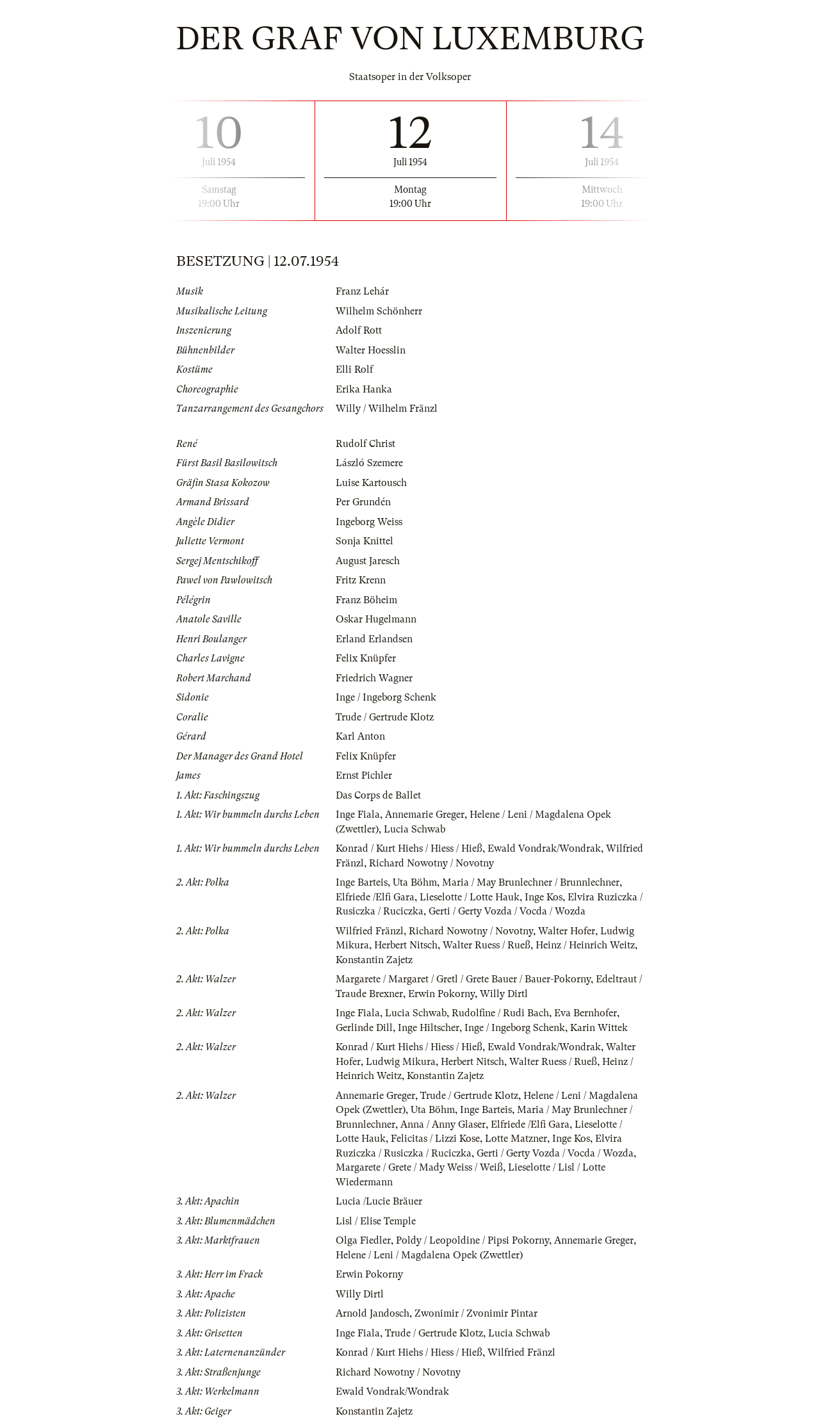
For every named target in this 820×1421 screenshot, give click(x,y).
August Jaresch (368, 561)
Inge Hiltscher (428, 1028)
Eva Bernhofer (585, 1013)
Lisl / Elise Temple (376, 1221)
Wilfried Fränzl (370, 931)
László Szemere (369, 463)
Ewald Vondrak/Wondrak (544, 848)
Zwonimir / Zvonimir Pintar (475, 1313)
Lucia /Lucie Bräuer (379, 1201)
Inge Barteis (362, 882)
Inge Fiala (358, 814)
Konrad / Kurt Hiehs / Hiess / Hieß (409, 848)
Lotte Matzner (516, 1138)
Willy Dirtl (504, 994)
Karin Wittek (599, 1028)
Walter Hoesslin (371, 350)
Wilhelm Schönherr (379, 311)
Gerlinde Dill (364, 1028)
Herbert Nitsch (406, 945)
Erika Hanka (364, 389)
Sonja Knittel (364, 541)
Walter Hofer (566, 931)
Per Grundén (363, 502)
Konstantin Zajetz (374, 960)
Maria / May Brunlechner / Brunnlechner (530, 882)
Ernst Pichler (364, 775)
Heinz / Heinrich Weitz (585, 945)
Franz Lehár (362, 291)
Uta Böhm (415, 882)
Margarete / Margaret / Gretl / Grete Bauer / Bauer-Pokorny (463, 979)
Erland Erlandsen (374, 639)
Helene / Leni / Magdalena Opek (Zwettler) (429, 1255)
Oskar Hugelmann (376, 619)
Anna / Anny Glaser (443, 1124)
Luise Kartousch (371, 483)
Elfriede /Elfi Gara (375, 897)
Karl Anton (360, 736)
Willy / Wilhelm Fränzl (387, 408)
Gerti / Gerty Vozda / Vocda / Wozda (507, 911)
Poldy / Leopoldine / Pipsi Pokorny (472, 1240)
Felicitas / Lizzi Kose (435, 1138)
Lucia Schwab (414, 829)
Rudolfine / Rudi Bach (500, 1013)
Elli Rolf (354, 369)
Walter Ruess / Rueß (486, 945)
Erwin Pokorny (441, 994)
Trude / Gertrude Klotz (385, 717)
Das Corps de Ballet (378, 795)
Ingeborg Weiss (369, 522)
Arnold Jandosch (372, 1313)
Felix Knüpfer (366, 658)
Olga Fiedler (363, 1240)
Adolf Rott (359, 330)
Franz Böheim (366, 600)
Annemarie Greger (424, 814)
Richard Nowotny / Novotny (431, 863)
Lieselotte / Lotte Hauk (470, 897)
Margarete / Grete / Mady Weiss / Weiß (419, 1167)
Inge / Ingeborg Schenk (386, 697)
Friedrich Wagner (374, 678)
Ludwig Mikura (401, 1062)
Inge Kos (543, 897)
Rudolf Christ (365, 444)
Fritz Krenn (361, 580)
